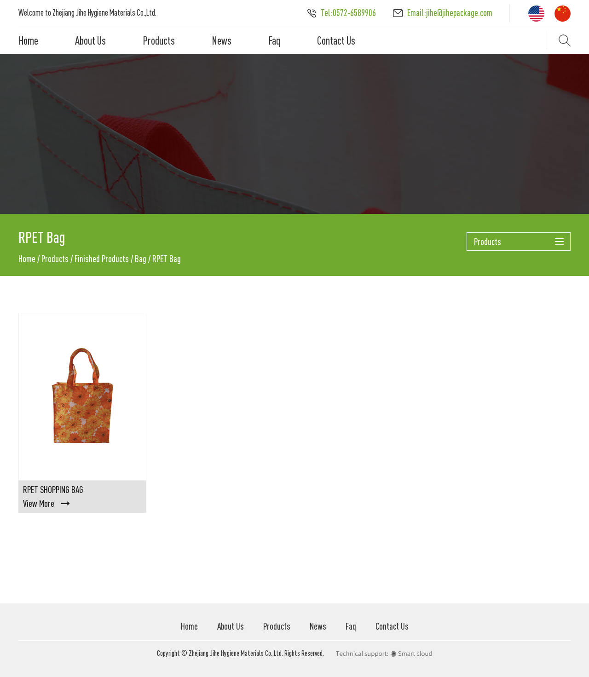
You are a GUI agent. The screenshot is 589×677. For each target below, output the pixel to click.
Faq (274, 40)
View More (46, 503)
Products (159, 40)
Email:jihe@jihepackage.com (442, 12)
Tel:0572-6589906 (341, 12)
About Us (90, 40)
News (221, 40)
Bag (140, 258)
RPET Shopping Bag (53, 489)
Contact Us (336, 40)
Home (28, 40)
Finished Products (102, 258)
